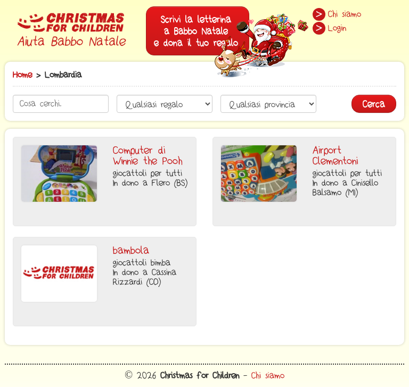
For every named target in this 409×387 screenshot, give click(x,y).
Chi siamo (344, 14)
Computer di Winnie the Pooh (147, 156)
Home (22, 75)
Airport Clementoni (335, 156)
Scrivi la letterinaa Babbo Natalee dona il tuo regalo (201, 34)
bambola (131, 251)
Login (337, 28)
